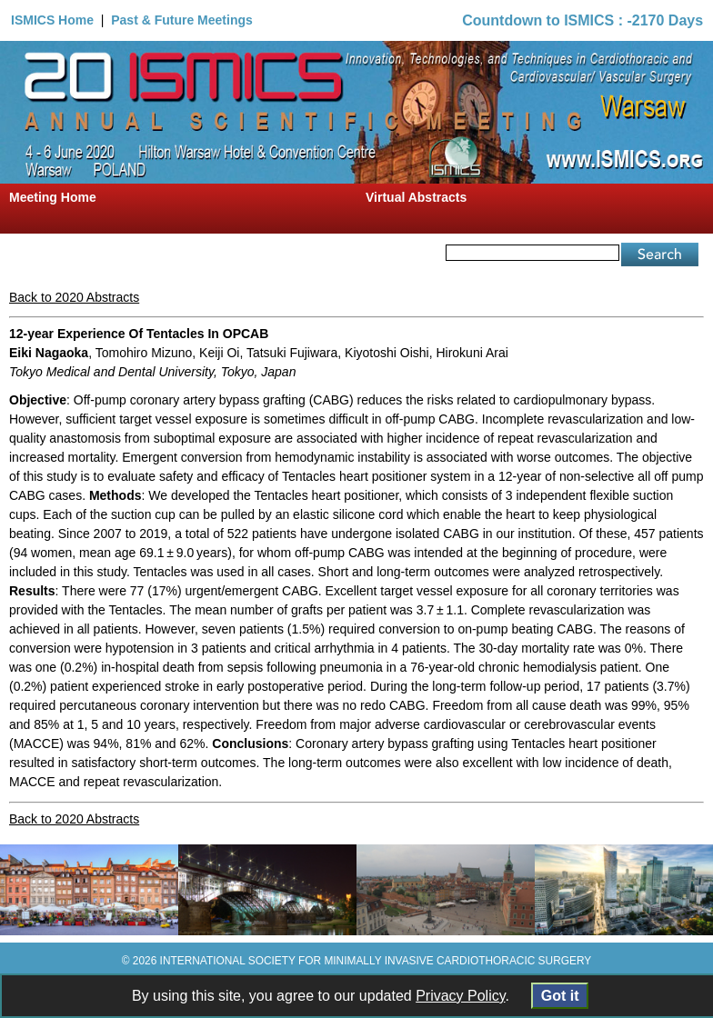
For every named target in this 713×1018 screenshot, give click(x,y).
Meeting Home (52, 197)
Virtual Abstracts (416, 197)
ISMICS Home (52, 20)
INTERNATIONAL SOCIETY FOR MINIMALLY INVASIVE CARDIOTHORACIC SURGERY (376, 960)
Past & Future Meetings (182, 20)
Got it (560, 995)
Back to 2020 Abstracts (74, 297)
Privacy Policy (460, 995)
